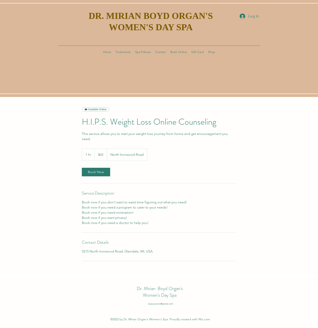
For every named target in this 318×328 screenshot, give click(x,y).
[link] (96, 172)
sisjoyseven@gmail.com (160, 303)
